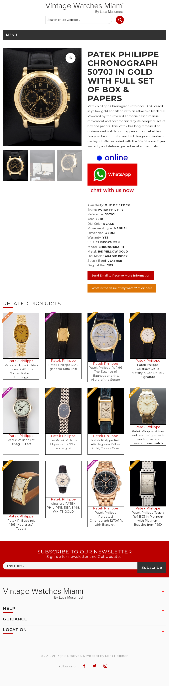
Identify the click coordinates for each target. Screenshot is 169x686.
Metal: (92, 251)
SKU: (90, 242)
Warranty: (94, 237)
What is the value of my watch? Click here (121, 288)
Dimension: (95, 233)
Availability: (95, 205)
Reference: (95, 214)
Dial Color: (94, 224)
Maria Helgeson (116, 656)
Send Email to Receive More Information (120, 275)
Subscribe (151, 567)
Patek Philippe (21, 361)
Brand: (92, 210)
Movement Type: (100, 228)
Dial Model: (95, 256)
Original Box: (96, 265)
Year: (91, 219)
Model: (92, 247)
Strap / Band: (97, 261)
